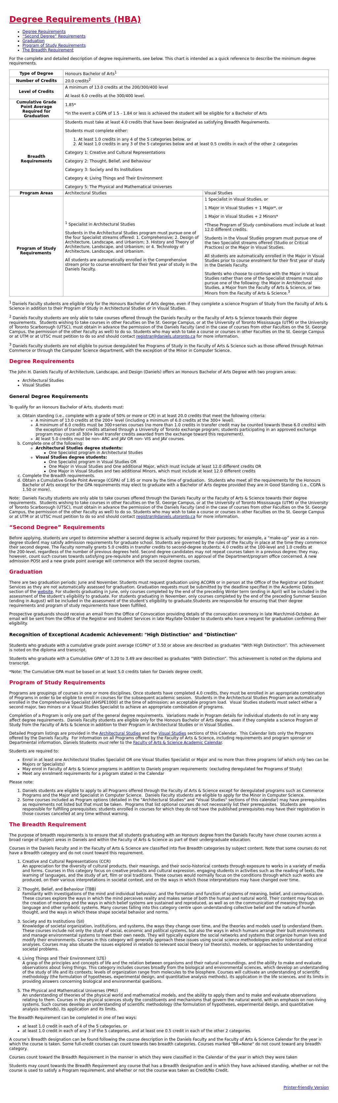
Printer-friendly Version (306, 1087)
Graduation (33, 41)
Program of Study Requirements (54, 45)
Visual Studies (172, 733)
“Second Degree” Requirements (53, 36)
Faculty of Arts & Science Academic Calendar (177, 742)
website (45, 591)
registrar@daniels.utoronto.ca (165, 336)
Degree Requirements (44, 31)
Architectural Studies (120, 733)
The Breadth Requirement (48, 50)
